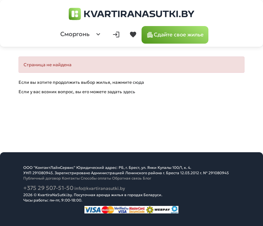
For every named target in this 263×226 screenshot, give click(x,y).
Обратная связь (127, 178)
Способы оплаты (96, 178)
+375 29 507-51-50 (48, 187)
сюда (138, 82)
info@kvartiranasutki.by (99, 188)
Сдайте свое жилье (175, 35)
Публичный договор (42, 178)
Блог (147, 178)
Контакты (71, 178)
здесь (129, 91)
